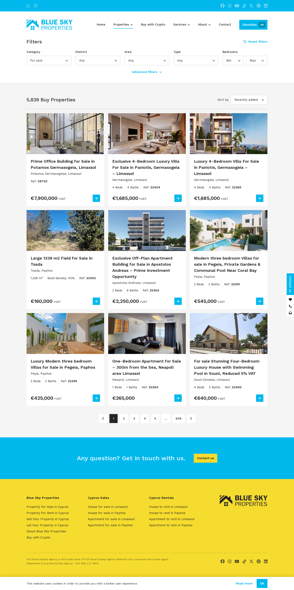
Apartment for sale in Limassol (111, 519)
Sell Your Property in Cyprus (48, 519)
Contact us (205, 458)
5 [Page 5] (155, 418)
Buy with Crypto (153, 24)
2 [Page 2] (124, 418)
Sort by (223, 100)
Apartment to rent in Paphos (171, 525)
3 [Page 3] (134, 418)
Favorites (254, 25)
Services (181, 24)
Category (33, 52)
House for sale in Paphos (107, 513)
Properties (123, 24)
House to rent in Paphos (167, 513)
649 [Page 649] (179, 418)
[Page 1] (103, 418)
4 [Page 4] (145, 418)
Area (128, 52)
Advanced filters (147, 72)
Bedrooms (230, 52)
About (204, 24)
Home (101, 24)
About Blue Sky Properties (46, 531)
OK (262, 583)
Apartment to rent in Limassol (172, 519)
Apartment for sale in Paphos (110, 525)
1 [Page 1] (113, 418)
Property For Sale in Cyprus (47, 507)
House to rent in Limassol (168, 507)
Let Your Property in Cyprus (47, 525)
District (81, 52)
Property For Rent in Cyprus (48, 513)
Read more (244, 583)
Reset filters (255, 42)
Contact (225, 24)
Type (177, 52)
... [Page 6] (166, 418)
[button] (49, 60)
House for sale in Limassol (108, 507)
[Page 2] (191, 418)
